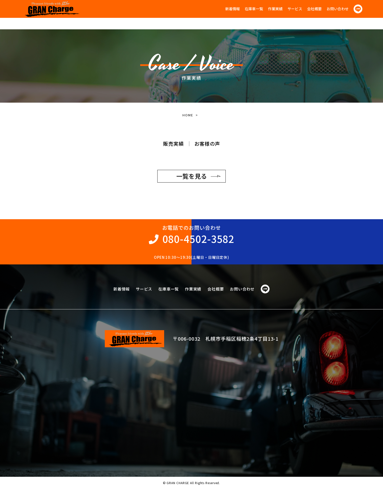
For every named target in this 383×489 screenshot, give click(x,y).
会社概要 (314, 8)
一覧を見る (191, 176)
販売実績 (173, 143)
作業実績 (275, 8)
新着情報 (232, 8)
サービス (294, 8)
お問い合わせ (338, 8)
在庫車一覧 (254, 8)
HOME (187, 115)
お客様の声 (207, 143)
